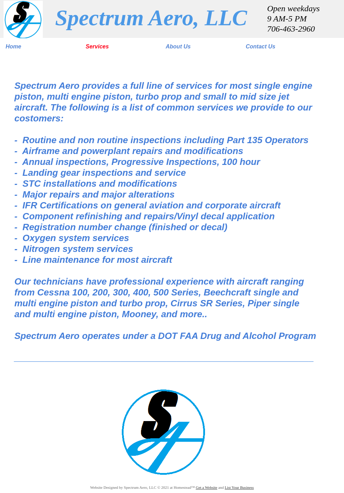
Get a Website (206, 487)
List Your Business (239, 487)
